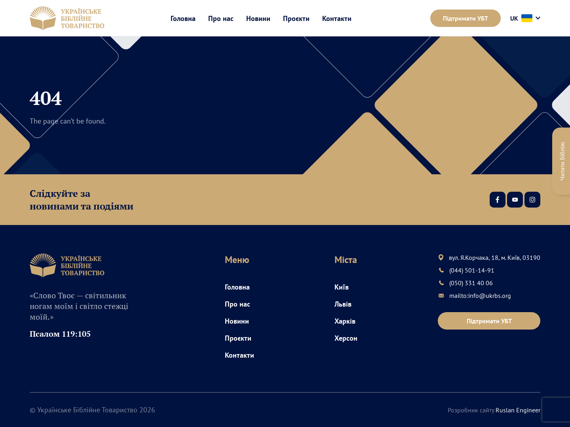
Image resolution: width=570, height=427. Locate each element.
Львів (343, 304)
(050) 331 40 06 (471, 283)
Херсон (345, 338)
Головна (183, 18)
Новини (258, 18)
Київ (341, 287)
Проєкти (296, 18)
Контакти (337, 18)
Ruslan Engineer (518, 410)
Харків (344, 321)
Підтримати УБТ (465, 18)
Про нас (221, 18)
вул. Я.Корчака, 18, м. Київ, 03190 (494, 257)
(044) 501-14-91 (471, 270)
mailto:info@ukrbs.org (480, 295)
